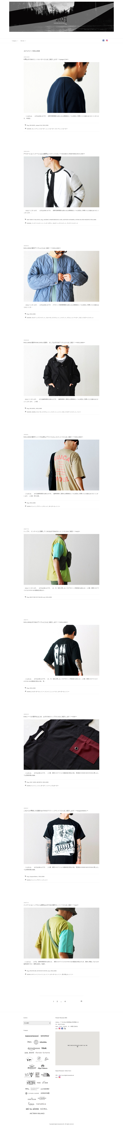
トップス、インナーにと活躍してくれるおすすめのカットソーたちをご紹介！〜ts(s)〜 (51, 531)
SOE (31, 782)
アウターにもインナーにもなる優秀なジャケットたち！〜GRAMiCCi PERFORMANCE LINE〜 (54, 154)
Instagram (107, 40)
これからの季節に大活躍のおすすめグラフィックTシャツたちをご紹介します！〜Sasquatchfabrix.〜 (55, 811)
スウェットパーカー (72, 317)
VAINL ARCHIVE (37, 782)
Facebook (104, 40)
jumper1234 (39, 125)
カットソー (46, 974)
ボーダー (43, 785)
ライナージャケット (72, 223)
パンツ (79, 412)
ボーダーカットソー (54, 506)
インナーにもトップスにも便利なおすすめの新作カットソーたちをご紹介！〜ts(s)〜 (51, 905)
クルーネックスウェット (53, 317)
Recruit (23, 40)
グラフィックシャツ (42, 880)
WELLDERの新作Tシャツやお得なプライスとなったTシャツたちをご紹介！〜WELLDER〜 (53, 437)
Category (15, 40)
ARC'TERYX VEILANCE (33, 219)
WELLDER (45, 125)
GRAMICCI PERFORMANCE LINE (53, 219)
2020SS (34, 412)
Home (9, 41)
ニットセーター (50, 128)
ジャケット (63, 317)
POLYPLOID (33, 970)
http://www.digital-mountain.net (66, 1075)
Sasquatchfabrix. (34, 876)
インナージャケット (37, 223)
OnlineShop (110, 40)
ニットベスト (54, 691)
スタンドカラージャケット (86, 317)
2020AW (29, 128)
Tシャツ (33, 506)
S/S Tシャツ (34, 974)
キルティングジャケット (59, 223)
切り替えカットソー (67, 974)
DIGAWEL (32, 125)
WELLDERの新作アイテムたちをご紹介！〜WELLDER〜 (42, 248)
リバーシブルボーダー (52, 785)
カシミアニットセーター (38, 128)
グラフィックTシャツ (42, 506)
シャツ (59, 412)
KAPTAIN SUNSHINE (69, 219)
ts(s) (44, 597)
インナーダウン (47, 223)
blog (28, 125)
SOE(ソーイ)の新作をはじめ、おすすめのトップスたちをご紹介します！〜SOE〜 (50, 716)
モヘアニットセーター (61, 128)
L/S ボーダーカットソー (38, 691)
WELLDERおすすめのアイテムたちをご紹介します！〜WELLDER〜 (45, 622)
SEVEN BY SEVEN (42, 970)
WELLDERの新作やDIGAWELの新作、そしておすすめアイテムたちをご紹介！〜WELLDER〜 (54, 342)
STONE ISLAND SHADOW (82, 219)
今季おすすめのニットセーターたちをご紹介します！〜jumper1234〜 (46, 59)
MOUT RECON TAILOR (36, 597)
